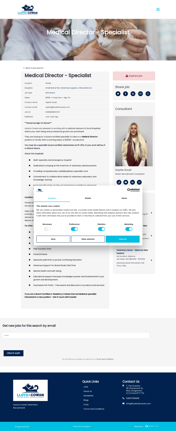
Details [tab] (88, 198)
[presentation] (20, 343)
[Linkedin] (133, 93)
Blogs (86, 399)
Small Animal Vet (53, 88)
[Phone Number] (119, 182)
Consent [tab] (51, 198)
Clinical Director (85, 88)
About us (87, 390)
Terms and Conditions (105, 359)
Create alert (14, 353)
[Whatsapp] (148, 93)
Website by (147, 426)
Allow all (122, 239)
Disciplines (88, 395)
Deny (53, 239)
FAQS (86, 404)
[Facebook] (125, 93)
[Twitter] (118, 93)
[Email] (140, 93)
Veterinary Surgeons (69, 88)
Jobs (85, 386)
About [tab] (124, 198)
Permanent (50, 93)
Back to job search (34, 68)
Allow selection (88, 239)
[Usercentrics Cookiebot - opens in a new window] (129, 190)
